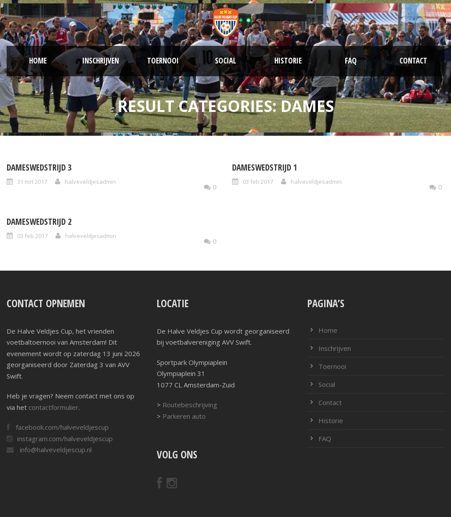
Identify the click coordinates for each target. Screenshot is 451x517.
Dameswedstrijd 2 (39, 221)
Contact (413, 61)
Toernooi (163, 61)
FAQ (351, 61)
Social (225, 61)
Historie (288, 61)
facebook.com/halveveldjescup (61, 427)
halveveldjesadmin (90, 182)
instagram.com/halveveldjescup (65, 438)
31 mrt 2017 (32, 182)
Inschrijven (100, 61)
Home (38, 61)
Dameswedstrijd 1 (264, 167)
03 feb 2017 (258, 182)
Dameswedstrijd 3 (39, 167)
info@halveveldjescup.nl (55, 449)
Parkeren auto (184, 416)
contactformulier (53, 407)
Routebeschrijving (190, 404)
